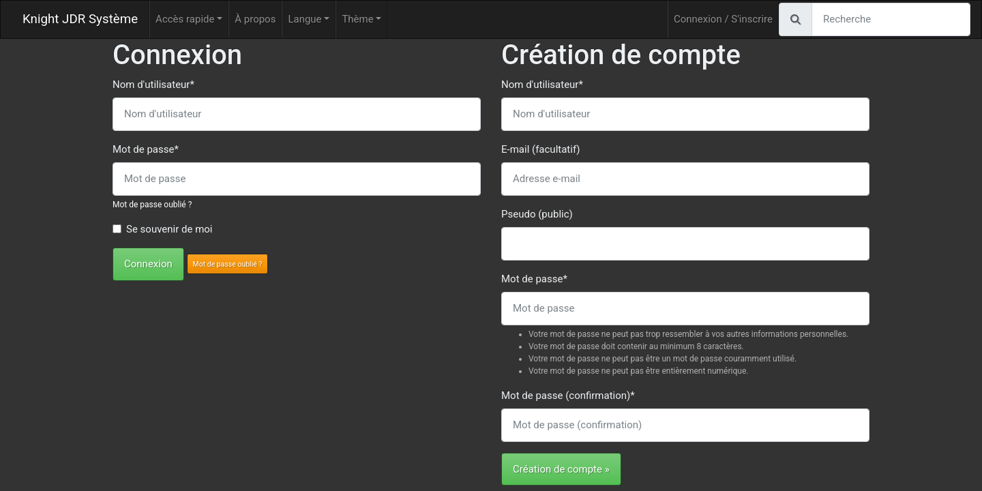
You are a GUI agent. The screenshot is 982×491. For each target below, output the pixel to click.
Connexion (148, 264)
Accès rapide (184, 19)
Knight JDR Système (80, 19)
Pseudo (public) (537, 214)
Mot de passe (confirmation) (568, 395)
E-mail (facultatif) (540, 149)
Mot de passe (146, 149)
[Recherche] (891, 19)
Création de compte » (561, 469)
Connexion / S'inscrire (723, 19)
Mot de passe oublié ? (152, 204)
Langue (304, 19)
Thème (357, 19)
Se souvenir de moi (169, 229)
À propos (255, 19)
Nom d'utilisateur (153, 84)
